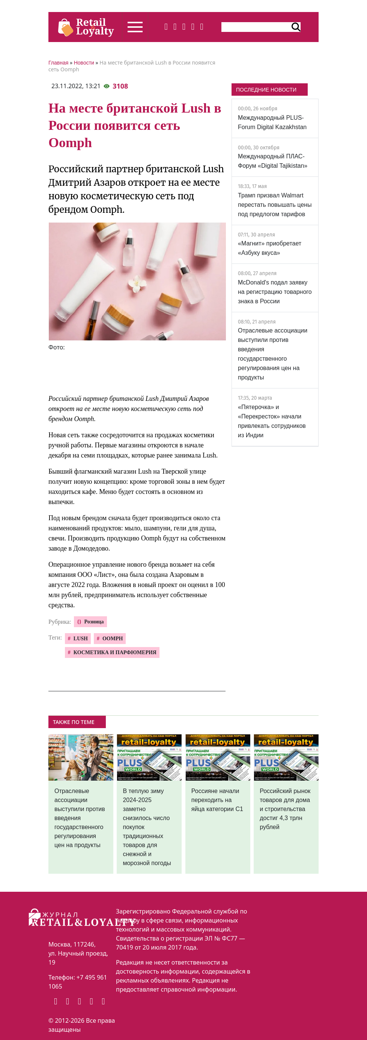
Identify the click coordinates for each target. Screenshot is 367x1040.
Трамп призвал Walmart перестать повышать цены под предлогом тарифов (274, 204)
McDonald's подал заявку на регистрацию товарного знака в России (275, 291)
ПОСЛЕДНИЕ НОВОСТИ (266, 90)
